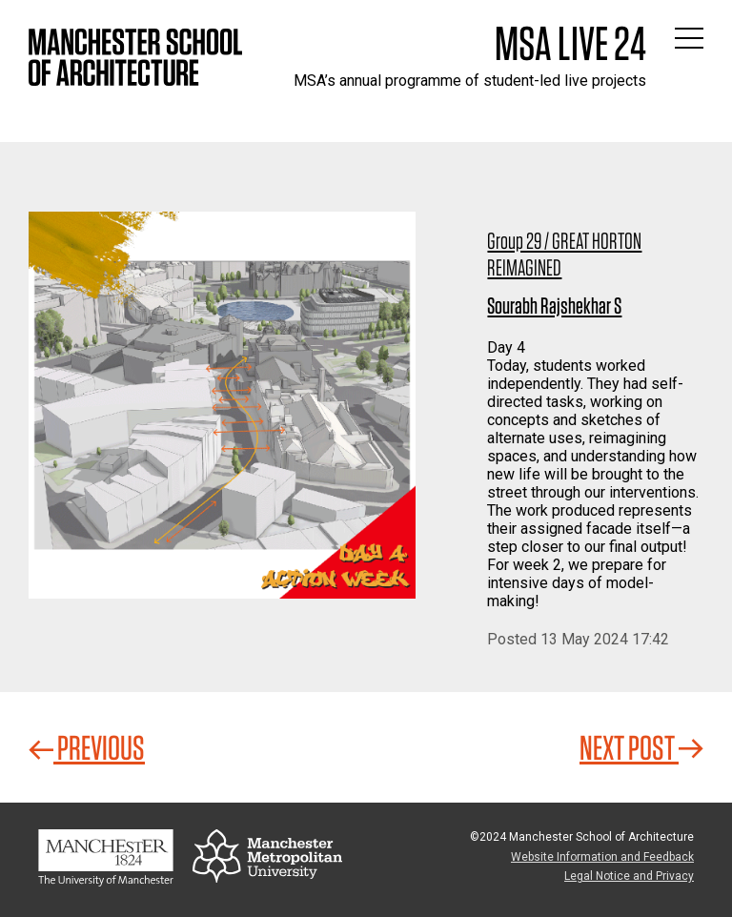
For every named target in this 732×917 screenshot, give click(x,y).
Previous (87, 747)
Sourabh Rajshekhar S (554, 305)
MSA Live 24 (570, 42)
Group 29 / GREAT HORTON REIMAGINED (564, 254)
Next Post (641, 747)
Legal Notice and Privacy (629, 876)
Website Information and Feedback (602, 857)
